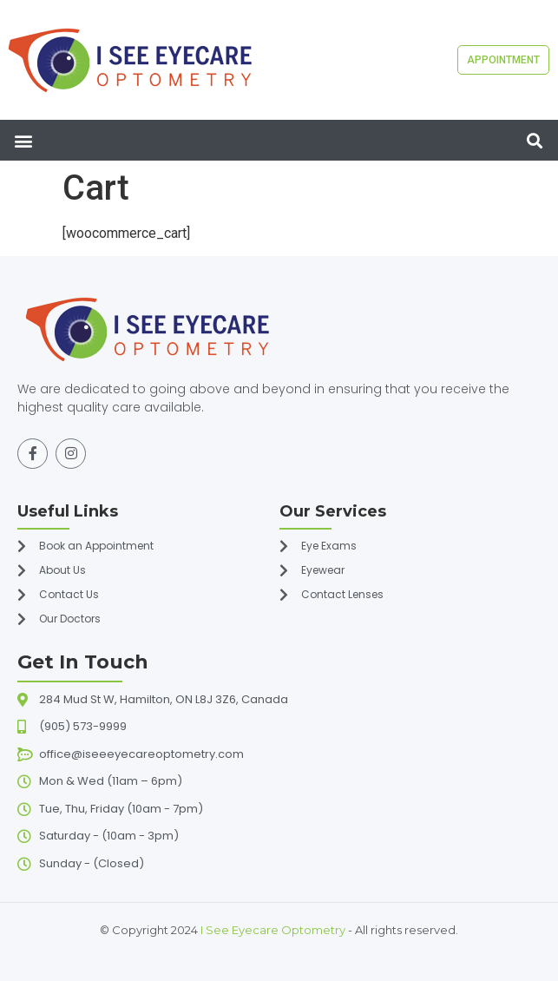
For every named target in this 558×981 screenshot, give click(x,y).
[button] (23, 140)
